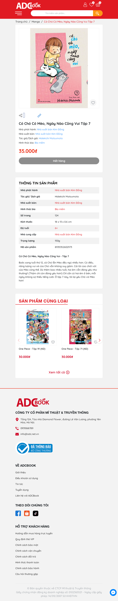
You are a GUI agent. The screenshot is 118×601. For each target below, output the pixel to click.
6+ (56, 228)
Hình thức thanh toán (27, 562)
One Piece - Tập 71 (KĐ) (75, 348)
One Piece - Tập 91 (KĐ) (32, 348)
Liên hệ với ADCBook (27, 495)
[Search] (98, 13)
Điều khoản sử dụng (26, 478)
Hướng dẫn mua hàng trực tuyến (34, 533)
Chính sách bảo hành (27, 568)
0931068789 (27, 428)
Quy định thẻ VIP (24, 539)
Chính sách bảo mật (26, 545)
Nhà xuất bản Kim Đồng (50, 129)
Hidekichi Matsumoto (51, 138)
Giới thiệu (20, 472)
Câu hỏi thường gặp (26, 574)
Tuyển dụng (22, 489)
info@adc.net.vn (30, 434)
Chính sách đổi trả (25, 556)
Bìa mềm (40, 142)
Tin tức (19, 484)
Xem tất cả (59, 372)
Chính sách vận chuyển (28, 550)
